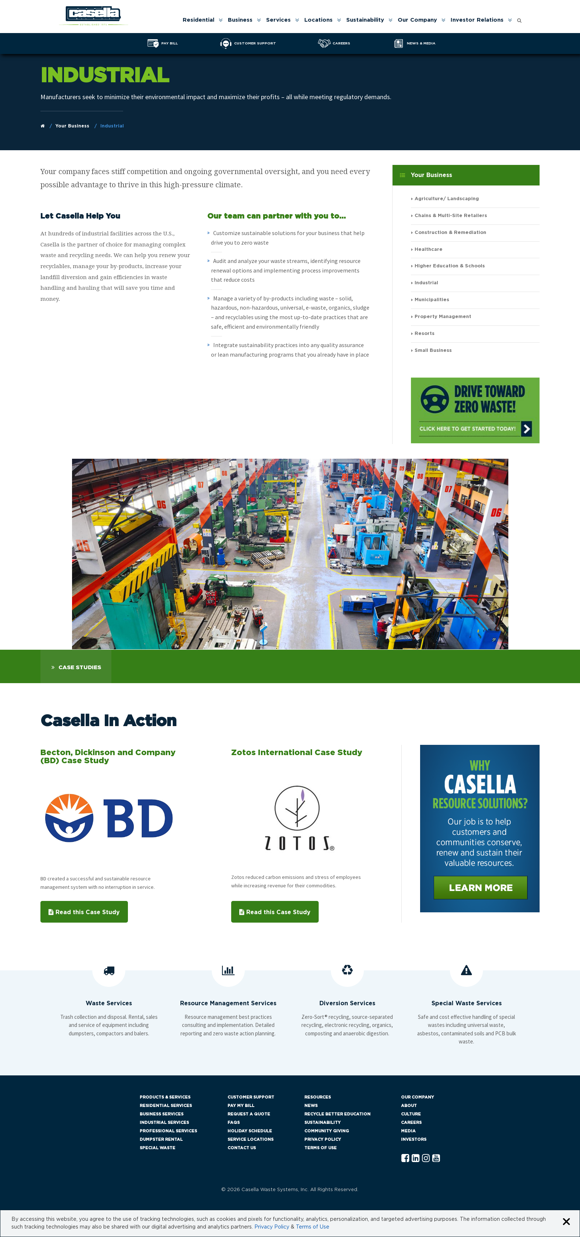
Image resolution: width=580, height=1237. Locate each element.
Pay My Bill (241, 1106)
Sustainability (365, 20)
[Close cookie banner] (566, 1222)
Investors (413, 1139)
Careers (411, 1123)
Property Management (443, 316)
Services (278, 20)
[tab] (75, 666)
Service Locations (250, 1139)
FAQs (234, 1123)
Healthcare (429, 249)
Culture (411, 1114)
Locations (318, 20)
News (311, 1106)
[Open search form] (519, 18)
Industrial (426, 283)
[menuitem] (202, 20)
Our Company (417, 20)
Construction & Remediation (450, 232)
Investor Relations (477, 20)
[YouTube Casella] (436, 1158)
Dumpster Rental (161, 1139)
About (409, 1106)
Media (408, 1131)
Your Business (72, 126)
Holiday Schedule (250, 1131)
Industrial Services (164, 1123)
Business (240, 20)
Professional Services (168, 1131)
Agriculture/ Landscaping (447, 198)
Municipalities (432, 299)
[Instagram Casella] (426, 1158)
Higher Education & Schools (450, 266)
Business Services (161, 1114)
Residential (198, 20)
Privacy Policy (322, 1139)
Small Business (433, 350)
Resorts (424, 333)
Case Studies (79, 667)
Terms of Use (320, 1148)
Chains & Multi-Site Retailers (451, 215)
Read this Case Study (84, 912)
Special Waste (157, 1148)
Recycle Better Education (337, 1114)
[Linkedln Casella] (415, 1158)
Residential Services (166, 1106)
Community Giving (326, 1131)
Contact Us (242, 1148)
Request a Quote (249, 1114)
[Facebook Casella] (405, 1158)
